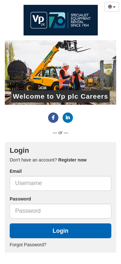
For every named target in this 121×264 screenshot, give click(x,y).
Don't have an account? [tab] (48, 159)
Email (16, 171)
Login (60, 231)
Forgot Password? (28, 244)
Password (20, 198)
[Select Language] (112, 7)
